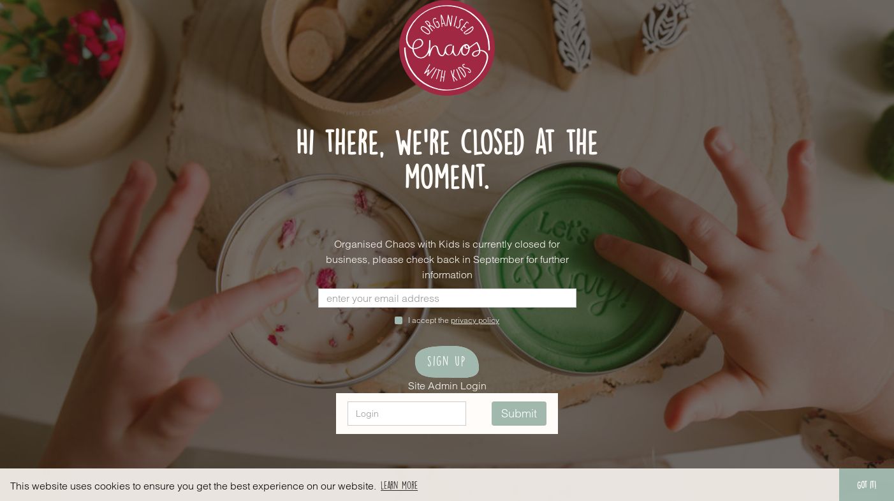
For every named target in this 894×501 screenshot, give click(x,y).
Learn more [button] (399, 484)
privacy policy (475, 320)
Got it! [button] (866, 484)
